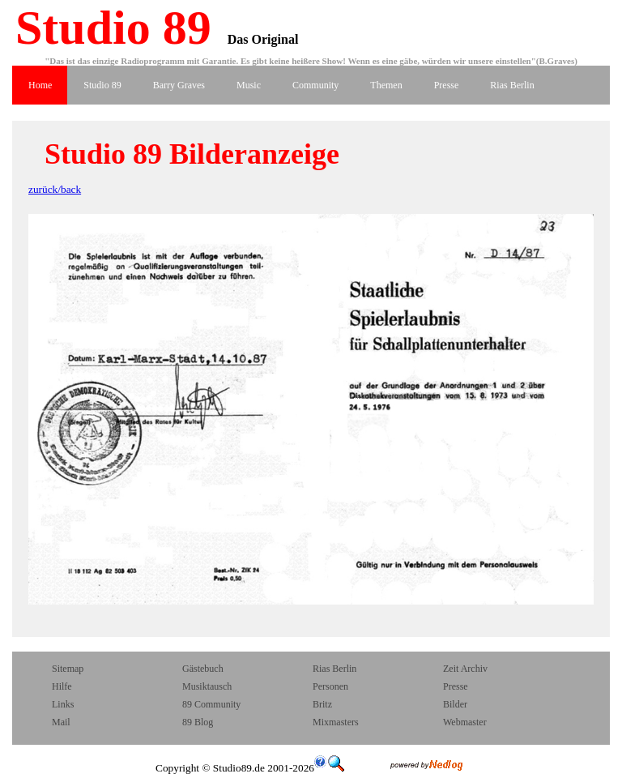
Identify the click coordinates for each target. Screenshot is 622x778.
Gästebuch (203, 668)
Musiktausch (207, 686)
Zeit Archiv (465, 668)
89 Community (211, 704)
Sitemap (67, 668)
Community (315, 85)
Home (40, 85)
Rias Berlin (512, 85)
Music (248, 85)
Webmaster (465, 722)
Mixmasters (336, 722)
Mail (62, 722)
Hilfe (62, 686)
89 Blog (197, 722)
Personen (330, 686)
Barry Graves (179, 85)
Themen (386, 85)
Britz (322, 704)
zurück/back (54, 189)
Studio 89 (107, 27)
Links (63, 704)
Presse (446, 85)
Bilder (455, 704)
